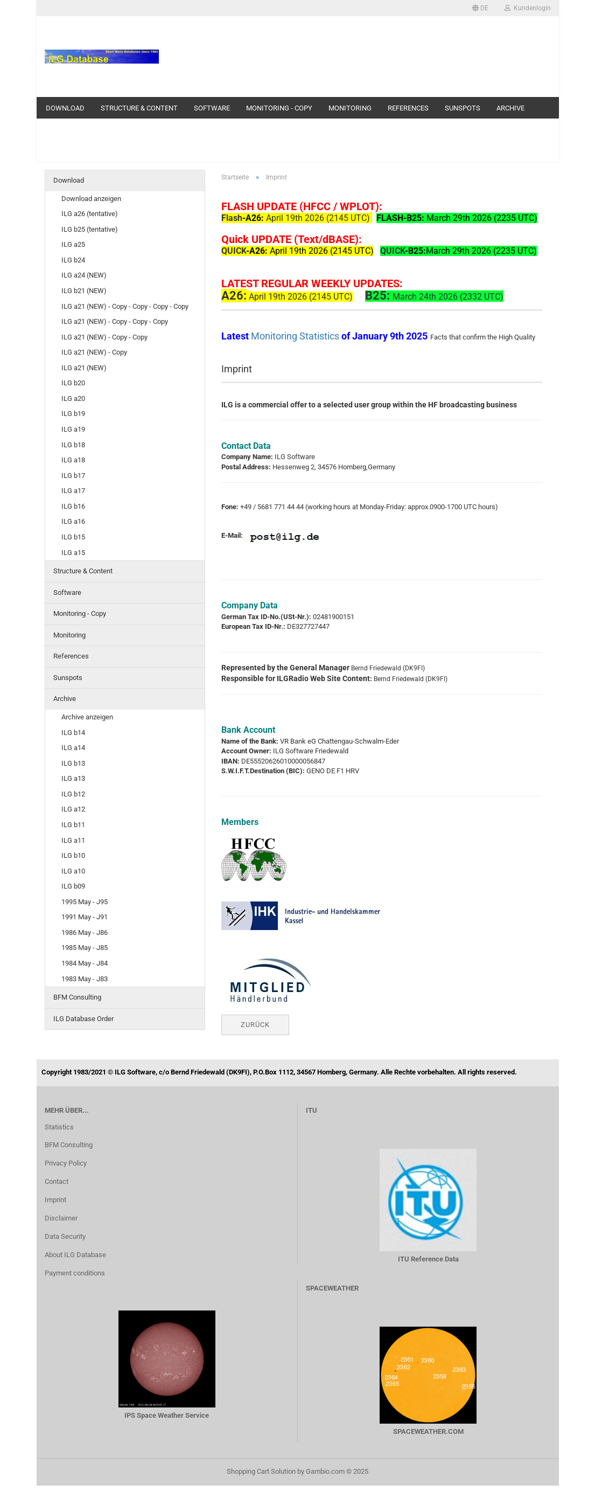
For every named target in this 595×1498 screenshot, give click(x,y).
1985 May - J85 (84, 948)
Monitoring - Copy (279, 108)
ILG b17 (73, 475)
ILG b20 (73, 383)
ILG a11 (73, 840)
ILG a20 (73, 398)
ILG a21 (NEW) (84, 368)
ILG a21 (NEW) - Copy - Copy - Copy (114, 321)
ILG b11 (73, 825)
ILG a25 (73, 244)
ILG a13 (73, 778)
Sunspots (462, 108)
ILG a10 (73, 871)
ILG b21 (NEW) (84, 291)
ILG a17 (73, 491)
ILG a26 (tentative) (89, 214)
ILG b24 (73, 260)
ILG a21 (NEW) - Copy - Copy (104, 337)
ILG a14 (73, 748)
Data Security (65, 1236)
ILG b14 (73, 733)
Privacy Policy (66, 1163)
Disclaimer (61, 1218)
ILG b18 (73, 445)
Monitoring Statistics (296, 336)
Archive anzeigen (87, 717)
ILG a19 (73, 429)
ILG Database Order (83, 1019)
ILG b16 (73, 506)
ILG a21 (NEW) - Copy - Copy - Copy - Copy (124, 306)
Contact (56, 1181)
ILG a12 (73, 809)
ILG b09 (73, 886)
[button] (480, 8)
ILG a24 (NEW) (84, 275)
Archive (510, 108)
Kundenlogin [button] (528, 8)
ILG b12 (73, 794)
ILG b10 (73, 855)
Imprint (55, 1200)
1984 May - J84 (84, 963)
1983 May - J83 (84, 979)
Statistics (59, 1127)
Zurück (255, 1025)
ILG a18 (73, 460)
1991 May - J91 (84, 917)
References (408, 108)
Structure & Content (139, 108)
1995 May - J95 (84, 902)
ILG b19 (73, 414)
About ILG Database (75, 1255)
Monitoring (350, 108)
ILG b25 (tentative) (89, 229)
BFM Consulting (77, 997)
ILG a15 (73, 553)
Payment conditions (75, 1273)
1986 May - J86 (84, 932)
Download (65, 108)
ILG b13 (73, 763)
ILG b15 (73, 537)
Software (212, 108)
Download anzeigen (91, 199)
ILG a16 (73, 521)
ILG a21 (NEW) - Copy (94, 352)
